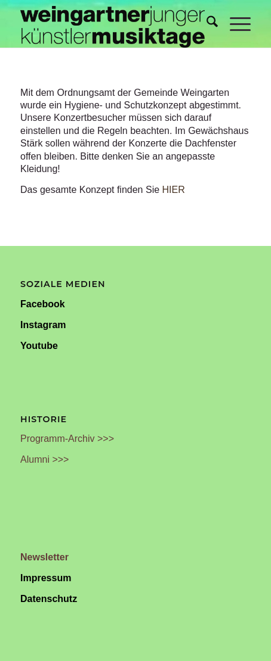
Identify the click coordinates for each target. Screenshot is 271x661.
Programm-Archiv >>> (67, 439)
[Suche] (206, 24)
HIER (173, 190)
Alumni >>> (44, 459)
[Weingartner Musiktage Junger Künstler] (112, 24)
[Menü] (234, 24)
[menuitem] (206, 24)
